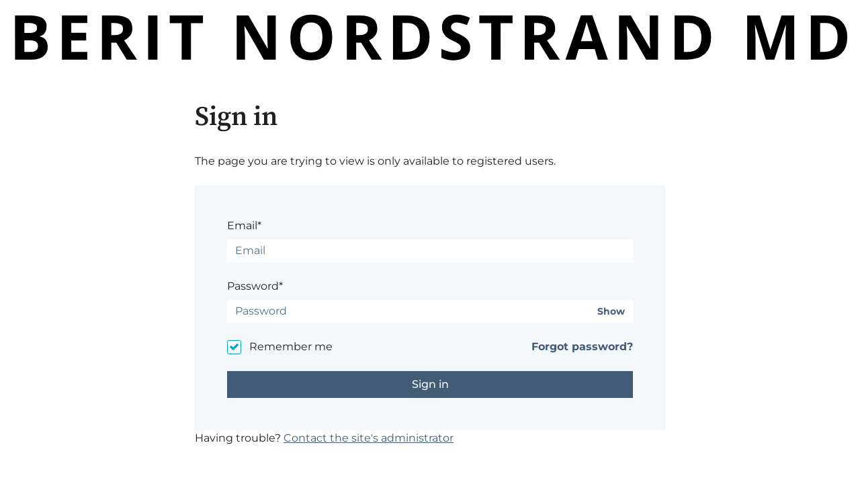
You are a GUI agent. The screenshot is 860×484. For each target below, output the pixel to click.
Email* (244, 225)
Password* (255, 286)
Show (611, 311)
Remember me (291, 346)
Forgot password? (582, 346)
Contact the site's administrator (369, 438)
